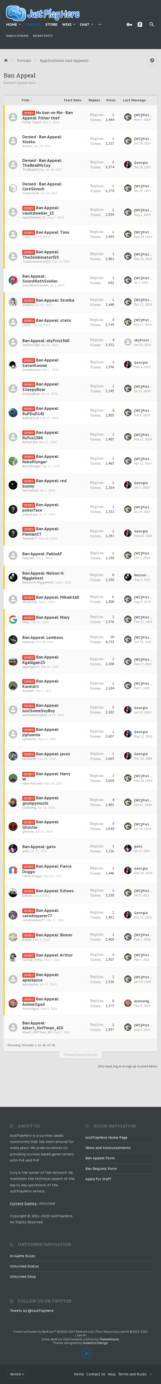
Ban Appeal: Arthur (54, 955)
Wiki (67, 24)
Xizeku (27, 146)
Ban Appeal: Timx (52, 232)
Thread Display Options (80, 1055)
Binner (27, 940)
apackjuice (30, 984)
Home (11, 24)
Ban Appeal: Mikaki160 (57, 597)
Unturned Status (24, 1266)
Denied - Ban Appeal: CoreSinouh (42, 186)
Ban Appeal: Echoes (55, 890)
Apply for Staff (98, 1179)
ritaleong (29, 807)
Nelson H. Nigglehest (38, 582)
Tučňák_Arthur (32, 960)
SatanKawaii (31, 370)
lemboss (28, 642)
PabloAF (28, 558)
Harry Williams (32, 783)
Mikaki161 (29, 602)
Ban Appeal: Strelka (55, 300)
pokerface (30, 514)
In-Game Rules (22, 1256)
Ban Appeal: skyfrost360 (45, 340)
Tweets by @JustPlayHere (32, 1310)
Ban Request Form (101, 1168)
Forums (32, 24)
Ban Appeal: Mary (53, 617)
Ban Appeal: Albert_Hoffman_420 (42, 1025)
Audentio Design (95, 1343)
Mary (25, 622)
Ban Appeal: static (53, 320)
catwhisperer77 (33, 920)
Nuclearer (29, 759)
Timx (26, 237)
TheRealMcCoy (33, 169)
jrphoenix (29, 739)
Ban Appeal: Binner (54, 934)
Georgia (141, 162)
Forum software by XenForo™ (53, 1331)
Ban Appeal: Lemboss (42, 637)
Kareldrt (28, 691)
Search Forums (17, 36)
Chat (85, 24)
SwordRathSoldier (35, 285)
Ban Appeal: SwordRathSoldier (40, 279)
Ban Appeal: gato (39, 846)
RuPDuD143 (30, 418)
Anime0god (30, 1008)
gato (25, 851)
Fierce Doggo (32, 876)
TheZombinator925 (36, 261)
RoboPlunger (31, 466)
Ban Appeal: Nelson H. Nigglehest (43, 576)
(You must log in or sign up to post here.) (127, 1066)
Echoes (27, 895)
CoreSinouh (30, 193)
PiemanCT (29, 538)
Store (51, 24)
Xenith (15, 1374)
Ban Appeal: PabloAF (42, 553)
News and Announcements (108, 1148)
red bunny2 (30, 490)
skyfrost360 (31, 345)
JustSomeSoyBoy (34, 715)
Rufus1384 (29, 442)
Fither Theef (31, 122)
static (26, 325)
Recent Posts (42, 36)
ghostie (28, 831)
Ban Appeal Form (100, 1158)
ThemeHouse (109, 1339)
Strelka (27, 305)
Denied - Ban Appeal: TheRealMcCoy (42, 163)
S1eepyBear (31, 394)
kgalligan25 (31, 667)
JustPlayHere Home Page (106, 1137)
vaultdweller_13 (34, 217)
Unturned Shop (23, 1276)
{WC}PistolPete (143, 115)
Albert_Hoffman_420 (37, 1032)
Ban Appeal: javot (53, 753)
